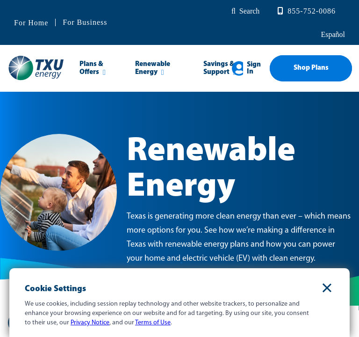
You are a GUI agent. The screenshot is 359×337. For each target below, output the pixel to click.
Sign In (254, 68)
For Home (31, 23)
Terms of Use (153, 322)
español (332, 34)
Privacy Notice (90, 322)
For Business (85, 22)
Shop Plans (311, 68)
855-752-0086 (311, 11)
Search (249, 11)
